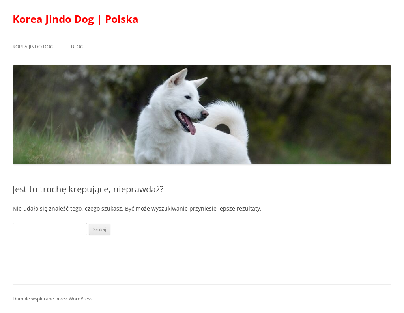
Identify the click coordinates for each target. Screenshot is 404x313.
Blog (77, 46)
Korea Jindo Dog (33, 46)
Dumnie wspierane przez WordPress (53, 298)
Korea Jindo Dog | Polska (75, 19)
